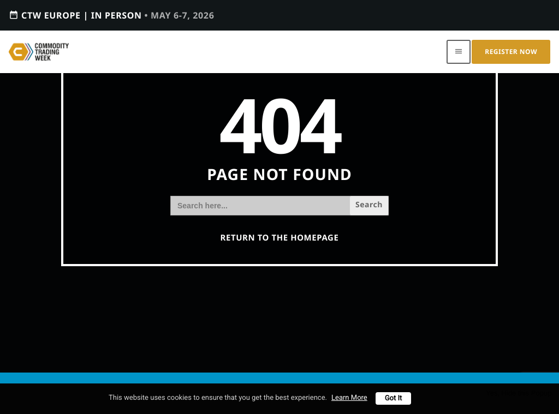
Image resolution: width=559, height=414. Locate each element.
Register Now (511, 51)
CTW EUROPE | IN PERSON (111, 15)
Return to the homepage (280, 237)
